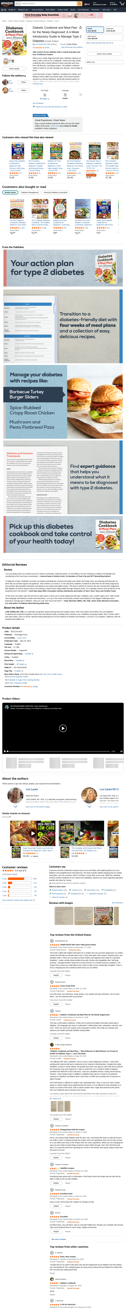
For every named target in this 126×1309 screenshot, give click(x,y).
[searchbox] (49, 3)
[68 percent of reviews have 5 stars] (19, 879)
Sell (115, 10)
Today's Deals (62, 10)
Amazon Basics (37, 10)
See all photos (117, 903)
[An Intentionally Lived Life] (21, 706)
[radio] (95, 30)
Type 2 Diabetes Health (18, 683)
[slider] (59, 751)
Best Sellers (50, 10)
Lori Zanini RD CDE (42, 44)
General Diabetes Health (18, 677)
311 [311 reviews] (108, 228)
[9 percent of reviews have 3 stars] (19, 887)
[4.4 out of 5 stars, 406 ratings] (54, 173)
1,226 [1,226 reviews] (22, 228)
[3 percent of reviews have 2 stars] (19, 891)
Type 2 (57, 21)
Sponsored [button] (6, 817)
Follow (23, 82)
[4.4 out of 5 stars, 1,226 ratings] (74, 173)
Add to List (91, 62)
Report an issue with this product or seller (50, 107)
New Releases (83, 10)
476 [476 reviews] (65, 228)
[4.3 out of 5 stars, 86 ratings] (34, 173)
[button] (3, 9)
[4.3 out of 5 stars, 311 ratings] (15, 173)
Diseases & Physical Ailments (35, 21)
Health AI (12, 10)
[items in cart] (122, 4)
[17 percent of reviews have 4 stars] (19, 883)
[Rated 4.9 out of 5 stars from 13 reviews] (88, 853)
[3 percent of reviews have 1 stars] (19, 895)
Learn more (54, 126)
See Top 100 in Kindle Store (50, 674)
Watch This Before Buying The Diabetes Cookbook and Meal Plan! (36, 708)
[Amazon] (7, 4)
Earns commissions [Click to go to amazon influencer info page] (41, 706)
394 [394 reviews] (86, 228)
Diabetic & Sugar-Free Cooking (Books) (24, 680)
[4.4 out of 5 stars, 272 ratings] (92, 171)
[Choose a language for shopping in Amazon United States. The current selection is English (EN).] (87, 4)
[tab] (58, 890)
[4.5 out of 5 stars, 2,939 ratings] (112, 173)
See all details (38, 103)
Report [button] (68, 975)
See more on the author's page (37, 807)
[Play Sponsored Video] (32, 833)
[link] (18, 165)
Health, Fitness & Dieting (16, 21)
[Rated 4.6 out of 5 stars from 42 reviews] (39, 853)
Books (73, 10)
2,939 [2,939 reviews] (44, 228)
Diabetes (50, 21)
